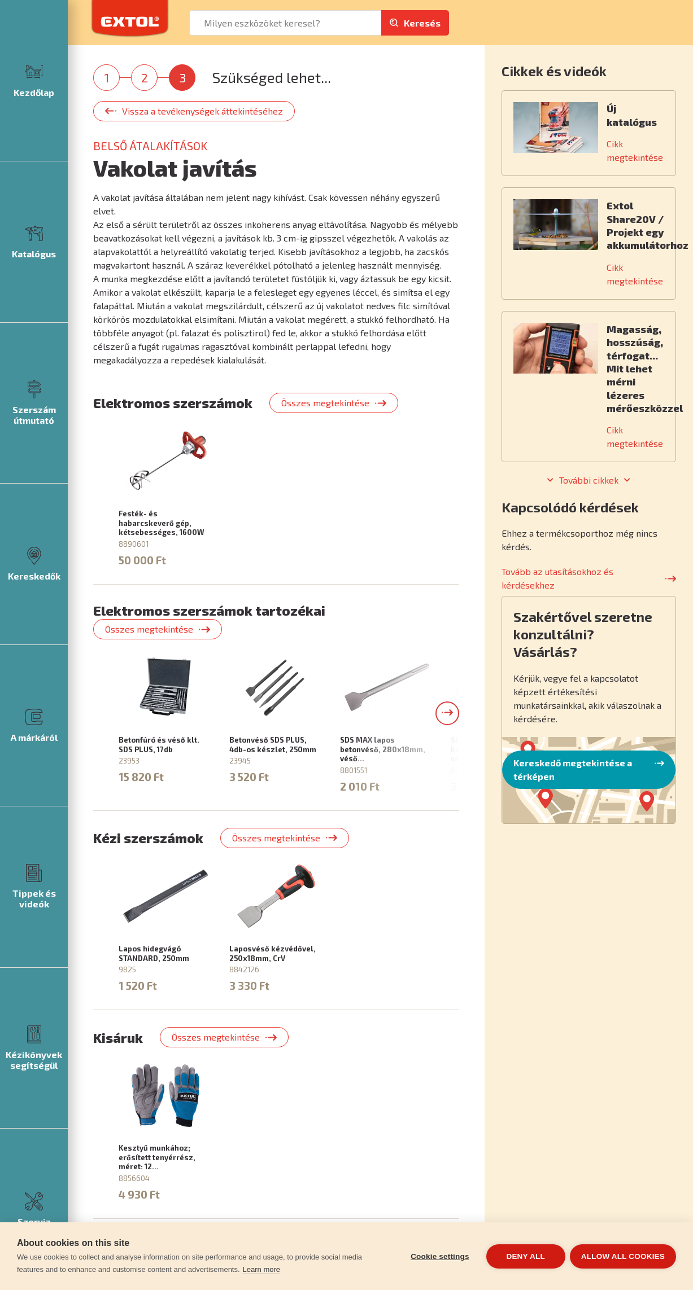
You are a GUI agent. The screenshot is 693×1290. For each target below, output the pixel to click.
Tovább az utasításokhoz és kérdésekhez (557, 578)
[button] (447, 713)
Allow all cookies (623, 1256)
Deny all (524, 1256)
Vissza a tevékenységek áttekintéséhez (202, 111)
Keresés (422, 22)
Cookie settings (438, 1256)
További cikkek (588, 480)
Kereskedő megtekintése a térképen (572, 769)
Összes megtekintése (325, 402)
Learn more (261, 1269)
